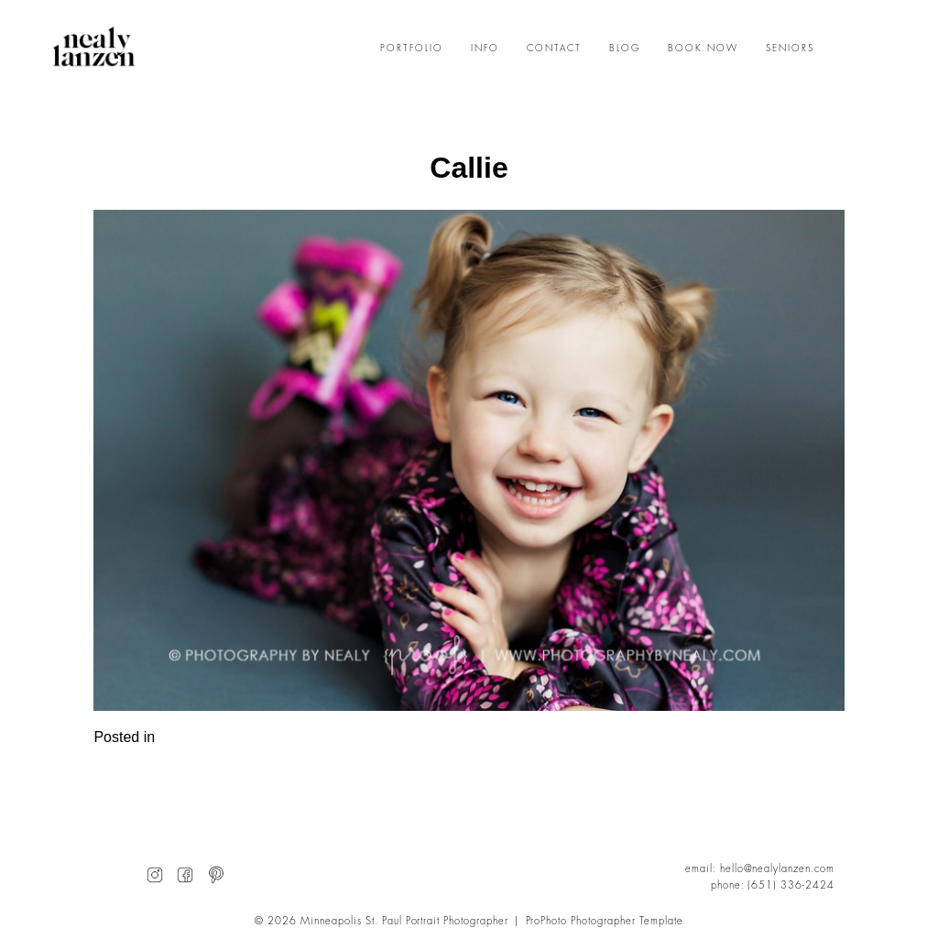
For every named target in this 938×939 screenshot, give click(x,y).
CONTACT (554, 48)
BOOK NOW (703, 48)
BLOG (624, 48)
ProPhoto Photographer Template (605, 921)
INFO (485, 48)
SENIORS (790, 48)
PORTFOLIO (411, 48)
